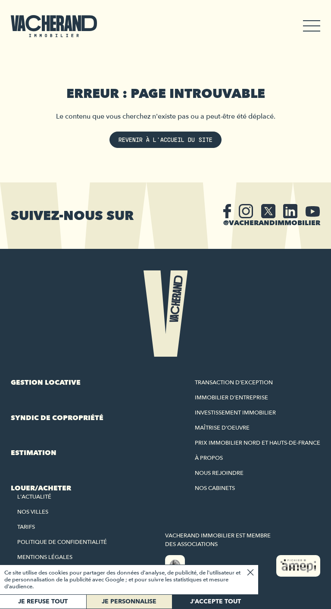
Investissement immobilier (235, 413)
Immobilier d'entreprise (231, 398)
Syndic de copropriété (57, 418)
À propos (209, 458)
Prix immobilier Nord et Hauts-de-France (257, 443)
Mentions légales (44, 557)
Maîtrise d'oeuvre (222, 428)
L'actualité (34, 497)
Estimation (33, 453)
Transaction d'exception (234, 382)
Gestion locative (46, 382)
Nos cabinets (215, 488)
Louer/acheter (41, 488)
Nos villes (32, 512)
